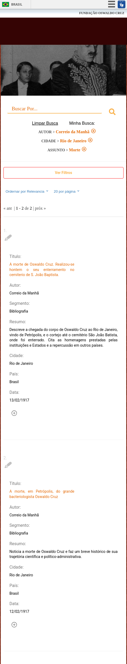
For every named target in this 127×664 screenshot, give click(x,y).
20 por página (67, 191)
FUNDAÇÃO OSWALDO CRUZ (101, 13)
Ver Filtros (63, 173)
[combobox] (63, 112)
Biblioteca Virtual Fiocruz (53, 32)
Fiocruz (16, 13)
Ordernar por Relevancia (27, 191)
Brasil (16, 4)
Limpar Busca (45, 123)
